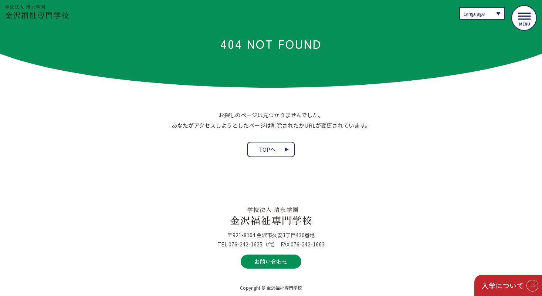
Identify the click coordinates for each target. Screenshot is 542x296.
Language (474, 13)
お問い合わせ (271, 261)
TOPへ (267, 150)
